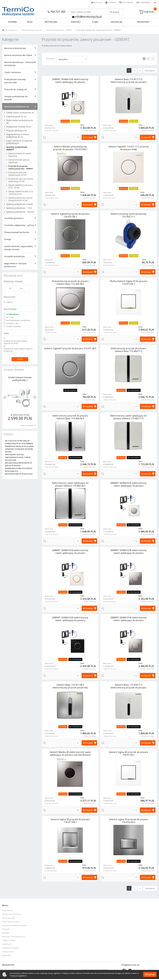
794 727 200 (56, 12)
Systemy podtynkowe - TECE (19, 208)
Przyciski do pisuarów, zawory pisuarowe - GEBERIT (20, 168)
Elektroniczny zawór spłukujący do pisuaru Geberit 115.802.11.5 (128, 417)
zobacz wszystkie (26, 426)
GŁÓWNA (12, 22)
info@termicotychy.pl (87, 17)
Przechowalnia (124, 2)
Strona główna (11, 31)
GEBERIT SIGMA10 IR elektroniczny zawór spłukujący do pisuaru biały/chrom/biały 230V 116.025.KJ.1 (70, 83)
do (21, 289)
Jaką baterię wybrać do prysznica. (19, 474)
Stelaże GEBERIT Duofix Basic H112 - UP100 (20, 187)
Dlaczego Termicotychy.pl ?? (13, 937)
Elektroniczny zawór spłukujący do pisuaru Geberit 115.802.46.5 (70, 485)
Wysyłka (5, 934)
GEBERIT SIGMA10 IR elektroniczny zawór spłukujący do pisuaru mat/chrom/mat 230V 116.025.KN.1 (128, 621)
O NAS (95, 22)
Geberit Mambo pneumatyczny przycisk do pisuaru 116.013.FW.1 (70, 148)
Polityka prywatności (10, 949)
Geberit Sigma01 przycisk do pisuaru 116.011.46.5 (70, 349)
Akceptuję (150, 974)
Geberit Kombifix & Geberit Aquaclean (19, 155)
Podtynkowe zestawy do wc (18, 127)
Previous (5, 398)
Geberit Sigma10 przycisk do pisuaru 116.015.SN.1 (70, 216)
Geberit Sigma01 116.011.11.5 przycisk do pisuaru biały (128, 148)
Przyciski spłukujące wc (16, 131)
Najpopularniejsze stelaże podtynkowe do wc (17, 136)
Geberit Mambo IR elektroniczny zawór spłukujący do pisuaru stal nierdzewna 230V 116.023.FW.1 (70, 755)
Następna (150, 71)
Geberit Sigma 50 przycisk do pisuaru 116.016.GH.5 (128, 821)
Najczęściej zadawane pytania (14, 926)
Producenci (143, 22)
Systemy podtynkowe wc (31, 31)
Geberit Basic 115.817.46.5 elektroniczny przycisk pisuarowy (70, 687)
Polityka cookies (9, 941)
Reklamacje (7, 945)
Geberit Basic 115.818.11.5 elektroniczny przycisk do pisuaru (128, 687)
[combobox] (71, 60)
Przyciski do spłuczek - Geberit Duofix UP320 (17, 174)
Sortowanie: (50, 59)
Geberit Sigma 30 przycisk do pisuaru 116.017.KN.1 (70, 821)
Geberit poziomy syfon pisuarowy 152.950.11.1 (128, 216)
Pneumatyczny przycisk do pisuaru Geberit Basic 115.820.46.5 (70, 283)
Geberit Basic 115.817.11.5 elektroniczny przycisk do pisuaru (128, 81)
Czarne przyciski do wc (16, 117)
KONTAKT (76, 22)
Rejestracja (107, 2)
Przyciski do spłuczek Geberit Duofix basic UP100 (20, 180)
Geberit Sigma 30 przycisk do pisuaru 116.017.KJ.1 (128, 754)
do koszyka (88, 138)
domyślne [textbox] (63, 60)
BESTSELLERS (51, 22)
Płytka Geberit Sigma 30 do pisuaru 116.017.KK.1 (128, 283)
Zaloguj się (92, 2)
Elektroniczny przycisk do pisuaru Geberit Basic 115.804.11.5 (128, 350)
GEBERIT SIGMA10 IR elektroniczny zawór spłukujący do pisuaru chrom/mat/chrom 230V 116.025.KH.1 (128, 554)
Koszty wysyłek (8, 919)
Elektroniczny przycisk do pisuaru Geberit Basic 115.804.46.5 (70, 417)
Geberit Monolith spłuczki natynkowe (19, 161)
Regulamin (6, 956)
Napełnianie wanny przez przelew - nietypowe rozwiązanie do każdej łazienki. (19, 450)
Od (10, 289)
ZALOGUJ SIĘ (116, 22)
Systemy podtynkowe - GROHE (20, 212)
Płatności (5, 930)
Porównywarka (143, 2)
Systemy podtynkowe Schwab (19, 205)
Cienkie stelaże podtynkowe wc (20, 113)
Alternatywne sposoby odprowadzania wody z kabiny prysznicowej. (18, 458)
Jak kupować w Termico (11, 915)
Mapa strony (7, 911)
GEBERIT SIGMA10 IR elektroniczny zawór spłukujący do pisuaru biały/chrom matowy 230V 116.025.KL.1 (128, 486)
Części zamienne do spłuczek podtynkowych (19, 142)
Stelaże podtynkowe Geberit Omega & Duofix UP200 (20, 199)
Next (35, 398)
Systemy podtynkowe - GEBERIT (59, 31)
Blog (29, 22)
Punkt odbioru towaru (11, 922)
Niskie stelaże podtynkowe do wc (19, 122)
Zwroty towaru (8, 952)
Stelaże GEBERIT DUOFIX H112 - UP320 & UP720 (20, 193)
